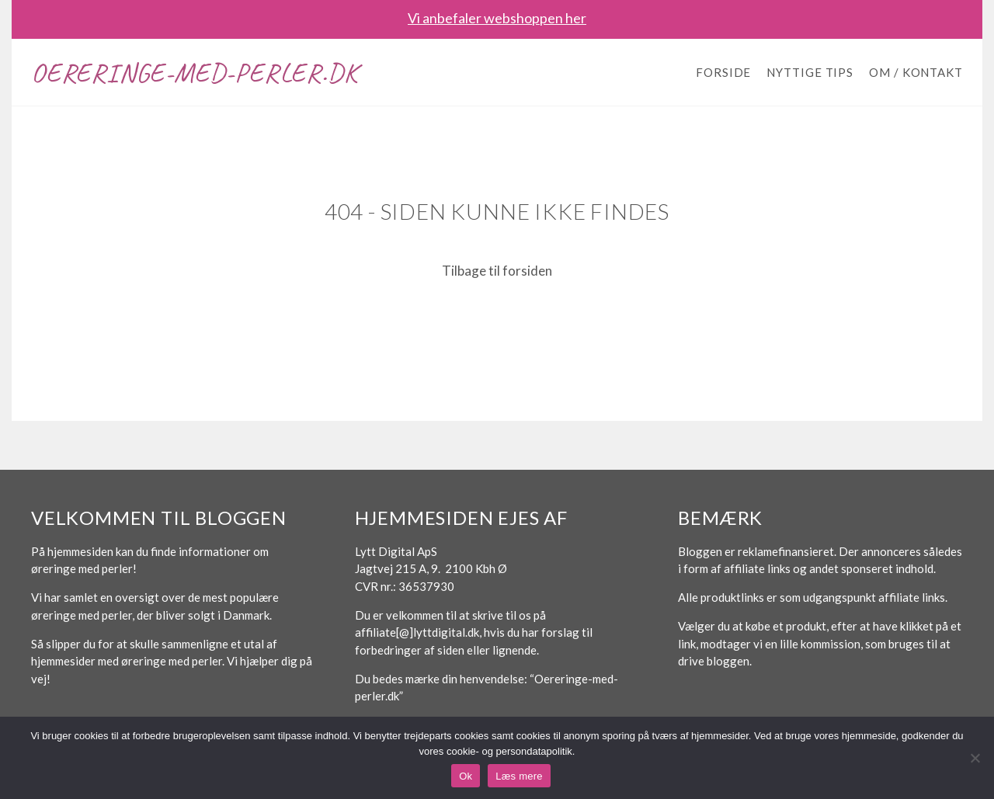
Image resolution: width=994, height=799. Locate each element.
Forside (723, 72)
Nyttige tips (809, 72)
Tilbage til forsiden (497, 270)
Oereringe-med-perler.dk (194, 72)
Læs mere (519, 776)
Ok (465, 776)
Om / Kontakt (916, 72)
